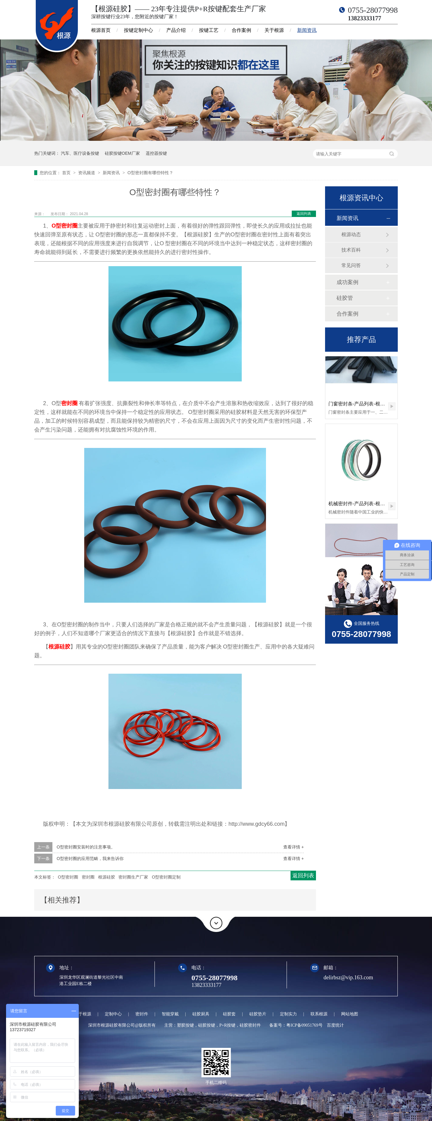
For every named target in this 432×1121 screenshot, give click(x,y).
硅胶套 (229, 1014)
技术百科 (351, 249)
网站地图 (349, 1014)
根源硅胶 (59, 647)
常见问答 (351, 265)
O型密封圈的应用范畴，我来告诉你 (90, 858)
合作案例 (241, 30)
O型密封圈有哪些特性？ (150, 172)
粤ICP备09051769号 (304, 1025)
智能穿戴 (170, 1014)
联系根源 (319, 1014)
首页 (67, 172)
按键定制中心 (138, 30)
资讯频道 (87, 172)
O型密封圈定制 (166, 877)
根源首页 (101, 30)
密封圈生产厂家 (133, 877)
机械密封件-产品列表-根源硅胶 (361, 504)
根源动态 (351, 234)
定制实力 (288, 1014)
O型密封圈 (68, 877)
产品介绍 (176, 30)
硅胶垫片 (257, 1014)
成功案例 (347, 282)
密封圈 (69, 403)
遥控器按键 (156, 153)
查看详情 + (293, 847)
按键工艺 (208, 30)
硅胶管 (345, 298)
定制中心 (113, 1014)
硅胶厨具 (200, 1014)
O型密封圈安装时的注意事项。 (86, 847)
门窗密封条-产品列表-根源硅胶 (361, 405)
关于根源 (274, 30)
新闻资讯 (307, 30)
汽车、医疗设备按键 (80, 153)
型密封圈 (67, 226)
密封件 (141, 1014)
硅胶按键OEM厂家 (122, 153)
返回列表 (304, 214)
